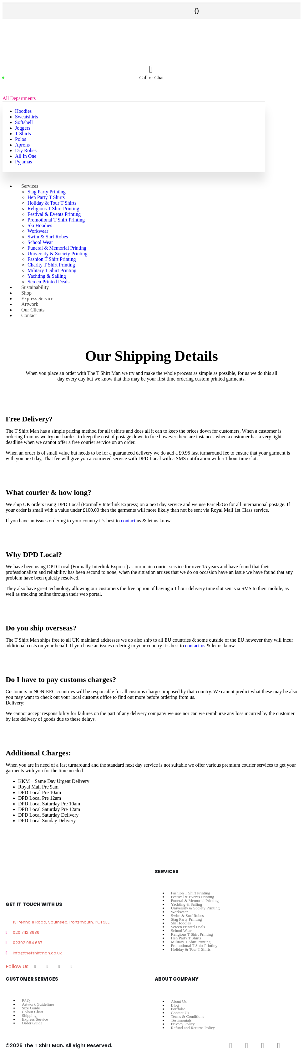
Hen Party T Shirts (46, 197)
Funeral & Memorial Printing (57, 248)
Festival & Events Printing (54, 214)
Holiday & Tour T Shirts (52, 203)
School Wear (40, 242)
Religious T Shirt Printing (53, 208)
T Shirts (23, 133)
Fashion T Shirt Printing (52, 259)
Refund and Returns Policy (193, 1027)
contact (128, 520)
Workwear (38, 231)
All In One (25, 156)
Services (29, 186)
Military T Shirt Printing (52, 270)
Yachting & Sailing (47, 276)
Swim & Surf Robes (48, 236)
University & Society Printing (58, 253)
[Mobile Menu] (11, 89)
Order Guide (32, 1023)
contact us (195, 645)
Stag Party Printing (47, 191)
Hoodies (23, 111)
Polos (20, 139)
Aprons (22, 144)
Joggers (22, 128)
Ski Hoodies (40, 225)
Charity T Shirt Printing (51, 264)
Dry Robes (26, 150)
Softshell (24, 122)
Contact (29, 315)
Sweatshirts (26, 116)
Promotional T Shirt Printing (56, 219)
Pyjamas (23, 161)
